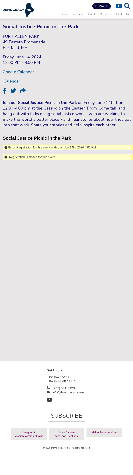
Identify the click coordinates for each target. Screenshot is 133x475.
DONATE (101, 6)
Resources (106, 14)
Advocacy (79, 14)
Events (92, 14)
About (65, 14)
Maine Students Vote (104, 432)
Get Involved (123, 14)
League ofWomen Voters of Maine (29, 434)
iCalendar (11, 81)
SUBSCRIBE (66, 416)
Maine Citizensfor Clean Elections (66, 434)
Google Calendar (18, 72)
